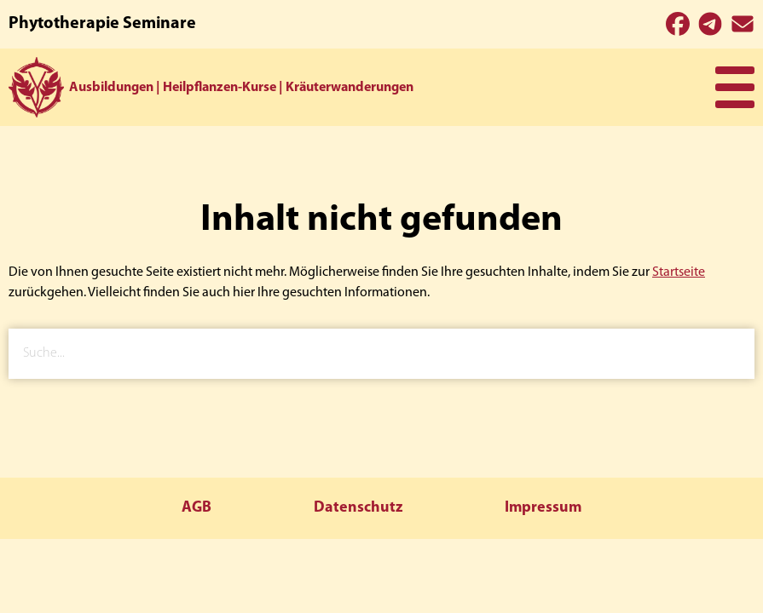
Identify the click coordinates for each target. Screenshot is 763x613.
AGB (196, 508)
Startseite (678, 272)
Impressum (543, 508)
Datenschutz (358, 508)
